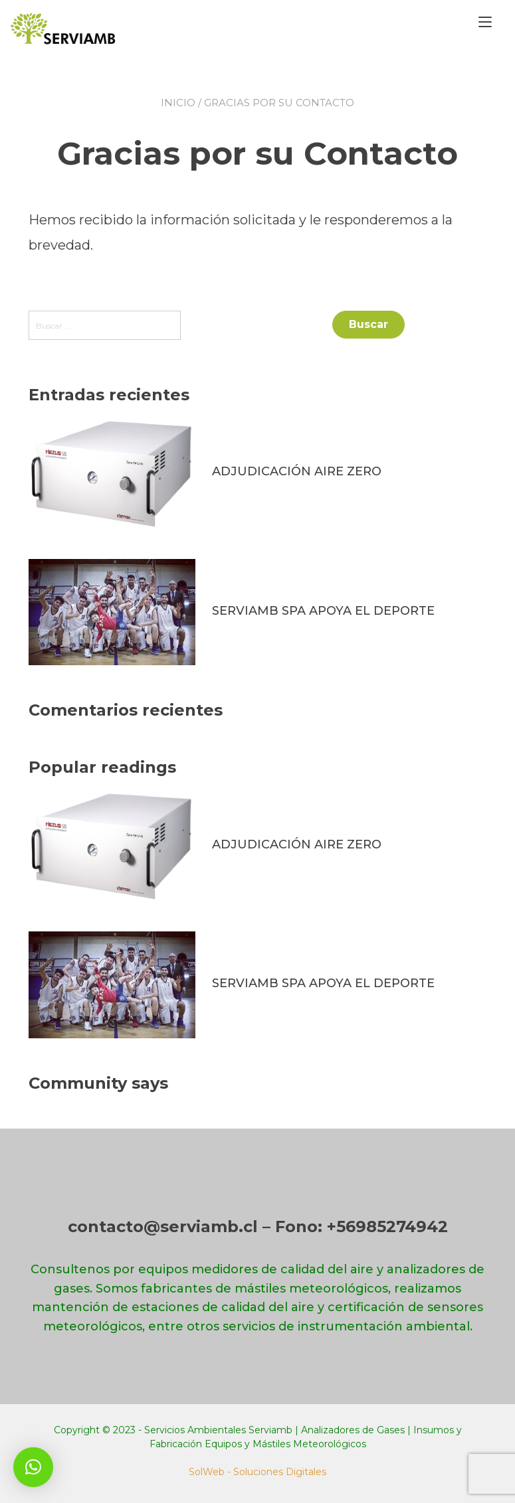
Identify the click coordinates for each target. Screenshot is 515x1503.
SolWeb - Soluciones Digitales (257, 1472)
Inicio (178, 102)
